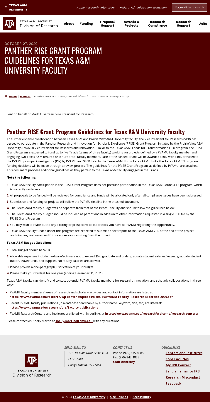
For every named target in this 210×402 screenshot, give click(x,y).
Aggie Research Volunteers (96, 7)
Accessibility (142, 397)
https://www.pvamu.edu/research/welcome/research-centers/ (151, 314)
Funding (86, 23)
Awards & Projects (131, 23)
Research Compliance (157, 23)
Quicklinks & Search (189, 7)
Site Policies (119, 397)
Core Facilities (177, 359)
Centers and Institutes (184, 353)
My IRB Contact (178, 365)
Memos (25, 96)
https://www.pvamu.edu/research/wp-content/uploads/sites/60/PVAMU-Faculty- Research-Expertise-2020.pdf (91, 297)
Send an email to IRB (183, 371)
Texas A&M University (15, 7)
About (69, 23)
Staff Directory (124, 362)
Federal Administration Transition (143, 7)
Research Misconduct (183, 377)
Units (203, 23)
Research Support (183, 23)
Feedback (173, 383)
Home (13, 96)
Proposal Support (107, 23)
